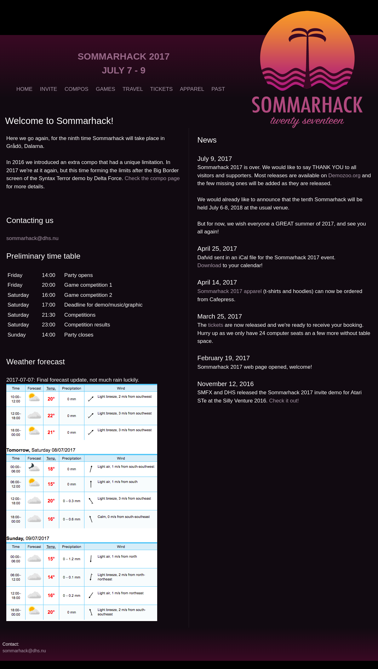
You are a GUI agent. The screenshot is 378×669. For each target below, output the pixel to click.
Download (209, 265)
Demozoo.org (344, 176)
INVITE (48, 89)
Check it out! (284, 401)
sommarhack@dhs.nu (32, 238)
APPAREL (192, 89)
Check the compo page (152, 178)
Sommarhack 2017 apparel (230, 291)
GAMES (105, 89)
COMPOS (77, 89)
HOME (24, 89)
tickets (215, 325)
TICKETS (161, 89)
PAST (218, 89)
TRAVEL (133, 89)
